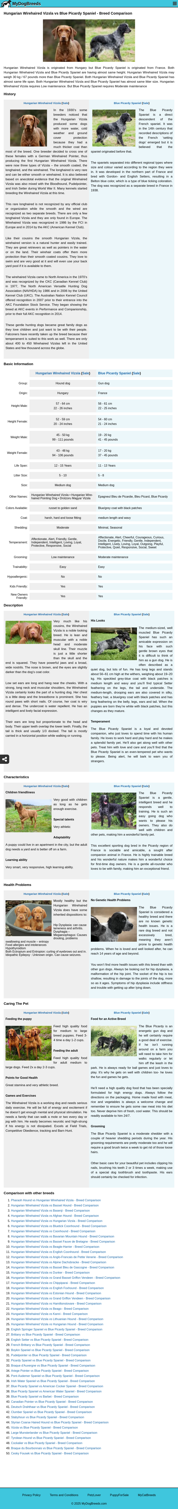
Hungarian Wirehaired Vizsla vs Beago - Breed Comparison (50, 1308)
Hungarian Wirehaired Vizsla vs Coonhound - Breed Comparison (53, 1231)
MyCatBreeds (147, 1495)
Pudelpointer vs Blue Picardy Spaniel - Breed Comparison (49, 1355)
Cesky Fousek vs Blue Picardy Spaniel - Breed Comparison (50, 1453)
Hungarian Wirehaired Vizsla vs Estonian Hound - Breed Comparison (56, 1293)
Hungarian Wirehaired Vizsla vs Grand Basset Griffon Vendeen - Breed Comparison (65, 1277)
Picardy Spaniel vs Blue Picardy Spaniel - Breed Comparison (50, 1360)
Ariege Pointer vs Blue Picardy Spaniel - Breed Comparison (50, 1370)
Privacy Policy (31, 1495)
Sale (65, 103)
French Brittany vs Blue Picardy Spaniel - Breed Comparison (50, 1344)
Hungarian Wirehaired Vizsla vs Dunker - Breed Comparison (50, 1272)
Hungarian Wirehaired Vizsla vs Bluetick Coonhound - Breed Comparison (59, 1226)
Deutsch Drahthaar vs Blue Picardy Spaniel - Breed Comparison (53, 1406)
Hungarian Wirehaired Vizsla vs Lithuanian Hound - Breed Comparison (57, 1319)
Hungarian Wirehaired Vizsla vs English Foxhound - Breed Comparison (57, 1288)
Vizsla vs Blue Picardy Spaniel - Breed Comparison (44, 1427)
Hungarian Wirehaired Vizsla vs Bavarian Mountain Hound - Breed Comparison (62, 1236)
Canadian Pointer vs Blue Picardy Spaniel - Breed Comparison (52, 1401)
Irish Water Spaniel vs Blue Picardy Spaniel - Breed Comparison (53, 1381)
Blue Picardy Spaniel (127, 103)
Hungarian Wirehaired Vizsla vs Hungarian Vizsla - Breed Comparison (56, 1220)
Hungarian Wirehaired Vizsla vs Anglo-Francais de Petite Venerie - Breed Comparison (67, 1257)
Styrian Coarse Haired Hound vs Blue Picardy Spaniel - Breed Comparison (60, 1422)
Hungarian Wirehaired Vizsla (42, 103)
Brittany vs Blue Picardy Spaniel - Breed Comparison (45, 1334)
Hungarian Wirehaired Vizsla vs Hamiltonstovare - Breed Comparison (56, 1303)
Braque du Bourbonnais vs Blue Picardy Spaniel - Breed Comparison (56, 1448)
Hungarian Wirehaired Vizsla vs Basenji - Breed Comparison (50, 1210)
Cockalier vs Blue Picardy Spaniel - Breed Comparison (46, 1443)
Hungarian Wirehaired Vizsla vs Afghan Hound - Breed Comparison (55, 1215)
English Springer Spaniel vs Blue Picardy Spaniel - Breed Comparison (56, 1329)
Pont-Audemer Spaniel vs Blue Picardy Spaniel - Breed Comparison (55, 1375)
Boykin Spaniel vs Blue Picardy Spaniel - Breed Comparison (50, 1350)
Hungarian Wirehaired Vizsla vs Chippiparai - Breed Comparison (53, 1282)
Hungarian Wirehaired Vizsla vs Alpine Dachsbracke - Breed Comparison (58, 1262)
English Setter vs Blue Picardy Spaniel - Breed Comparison (49, 1339)
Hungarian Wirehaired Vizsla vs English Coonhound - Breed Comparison (58, 1251)
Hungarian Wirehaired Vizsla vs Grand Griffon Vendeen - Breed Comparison (60, 1298)
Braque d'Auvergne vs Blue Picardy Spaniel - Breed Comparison (53, 1365)
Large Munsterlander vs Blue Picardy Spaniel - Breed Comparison (54, 1432)
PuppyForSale (119, 1495)
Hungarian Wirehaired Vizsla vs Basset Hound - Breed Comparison (55, 1205)
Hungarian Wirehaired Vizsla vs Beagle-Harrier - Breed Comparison (55, 1246)
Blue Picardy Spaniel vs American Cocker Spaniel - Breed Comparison (57, 1386)
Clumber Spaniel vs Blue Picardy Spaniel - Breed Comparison (51, 1412)
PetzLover (94, 1495)
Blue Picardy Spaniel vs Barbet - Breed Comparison (45, 1396)
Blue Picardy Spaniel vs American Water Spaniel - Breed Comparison (56, 1391)
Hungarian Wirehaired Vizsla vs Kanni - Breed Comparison (49, 1313)
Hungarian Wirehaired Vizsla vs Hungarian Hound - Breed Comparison (57, 1324)
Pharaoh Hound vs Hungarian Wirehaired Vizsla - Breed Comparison (56, 1200)
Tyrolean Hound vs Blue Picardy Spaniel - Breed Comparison (51, 1437)
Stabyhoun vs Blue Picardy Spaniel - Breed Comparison (47, 1417)
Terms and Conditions (64, 1495)
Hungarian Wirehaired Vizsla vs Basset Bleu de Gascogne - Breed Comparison (62, 1267)
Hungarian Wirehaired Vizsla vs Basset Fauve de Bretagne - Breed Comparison (63, 1241)
